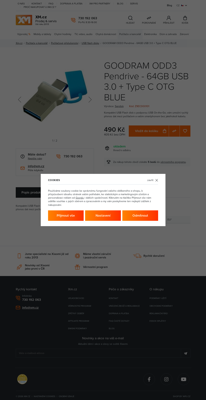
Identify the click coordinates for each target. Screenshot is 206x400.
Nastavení (103, 215)
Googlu (80, 198)
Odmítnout (140, 215)
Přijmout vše (66, 215)
